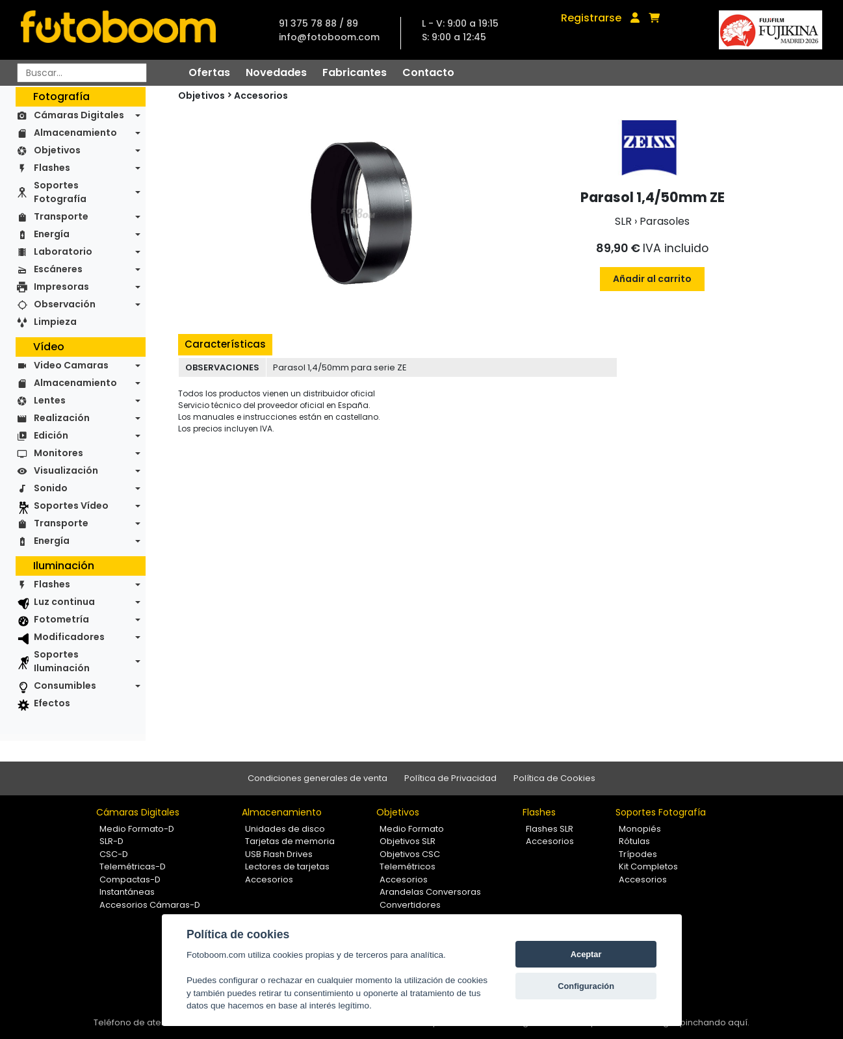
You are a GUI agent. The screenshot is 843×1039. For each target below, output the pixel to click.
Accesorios (261, 95)
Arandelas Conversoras (430, 892)
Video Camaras (71, 365)
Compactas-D (130, 879)
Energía (52, 233)
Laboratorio (63, 251)
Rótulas (634, 841)
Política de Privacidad (450, 778)
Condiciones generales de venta (317, 778)
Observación (65, 304)
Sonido (51, 487)
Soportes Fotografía (60, 192)
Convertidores (410, 905)
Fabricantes (354, 72)
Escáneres (58, 269)
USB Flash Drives (279, 854)
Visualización (66, 470)
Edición (51, 435)
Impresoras (61, 286)
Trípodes (638, 854)
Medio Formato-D (136, 829)
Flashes (52, 167)
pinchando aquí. (714, 1022)
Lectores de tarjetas (287, 866)
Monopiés (640, 829)
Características (225, 344)
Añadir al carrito (652, 278)
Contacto (428, 72)
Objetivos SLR (407, 841)
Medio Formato (412, 829)
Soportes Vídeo (71, 505)
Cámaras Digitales (79, 115)
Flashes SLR (549, 829)
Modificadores (69, 636)
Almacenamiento (75, 132)
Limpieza (55, 321)
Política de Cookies (554, 778)
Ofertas (209, 72)
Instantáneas (127, 892)
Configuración (586, 986)
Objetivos (57, 150)
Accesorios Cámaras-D (149, 905)
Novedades (276, 72)
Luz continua (64, 601)
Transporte (61, 216)
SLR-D (111, 841)
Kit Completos (648, 866)
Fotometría (61, 619)
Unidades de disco (285, 829)
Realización (62, 417)
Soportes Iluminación (62, 661)
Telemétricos (407, 866)
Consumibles (65, 685)
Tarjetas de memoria (290, 841)
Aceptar (586, 954)
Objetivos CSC (410, 854)
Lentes (50, 400)
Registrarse (591, 17)
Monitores (58, 452)
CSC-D (113, 854)
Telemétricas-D (132, 866)
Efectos (52, 703)
